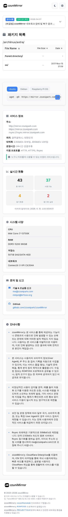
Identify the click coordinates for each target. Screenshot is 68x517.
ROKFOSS (21, 506)
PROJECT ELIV (23, 510)
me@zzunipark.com (23, 291)
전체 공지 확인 (22, 19)
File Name (11, 48)
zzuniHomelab (24, 503)
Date (58, 48)
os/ (6, 65)
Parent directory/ (14, 56)
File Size (41, 48)
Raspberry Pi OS (40, 89)
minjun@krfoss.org (22, 295)
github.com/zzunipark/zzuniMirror (30, 307)
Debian (23, 89)
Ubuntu (12, 89)
